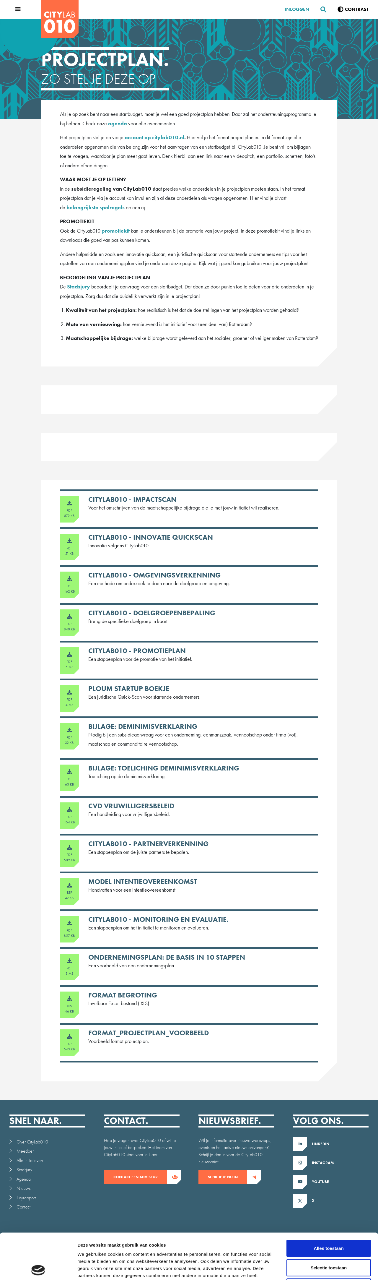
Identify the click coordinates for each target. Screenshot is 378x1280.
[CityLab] (60, 19)
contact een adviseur (140, 1177)
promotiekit (116, 230)
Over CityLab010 (32, 1142)
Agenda (24, 1179)
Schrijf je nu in (227, 1177)
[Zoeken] (321, 9)
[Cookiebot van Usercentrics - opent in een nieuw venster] (38, 1268)
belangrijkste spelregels (95, 207)
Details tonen (319, 1268)
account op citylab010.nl (154, 137)
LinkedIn (320, 1143)
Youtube (320, 1181)
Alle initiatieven (30, 1160)
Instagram (323, 1162)
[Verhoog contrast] (353, 9)
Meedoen (26, 1151)
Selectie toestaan (329, 1221)
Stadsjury (78, 286)
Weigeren (328, 1241)
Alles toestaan (329, 1202)
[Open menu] (16, 9)
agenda (117, 123)
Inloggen (297, 9)
